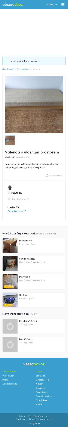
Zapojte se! (41, 376)
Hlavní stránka (8, 69)
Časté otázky (8, 376)
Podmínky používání (44, 396)
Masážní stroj (26, 339)
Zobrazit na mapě (15, 211)
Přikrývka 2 (24, 277)
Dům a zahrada (23, 69)
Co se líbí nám (42, 400)
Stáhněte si (40, 388)
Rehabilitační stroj (28, 321)
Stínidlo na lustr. (27, 258)
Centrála (23, 295)
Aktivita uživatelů (9, 384)
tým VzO (36, 423)
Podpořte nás (41, 392)
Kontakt (39, 404)
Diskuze (5, 380)
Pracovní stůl (25, 240)
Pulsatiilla (14, 193)
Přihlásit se (51, 4)
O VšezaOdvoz (42, 380)
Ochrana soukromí (44, 419)
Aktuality (39, 384)
